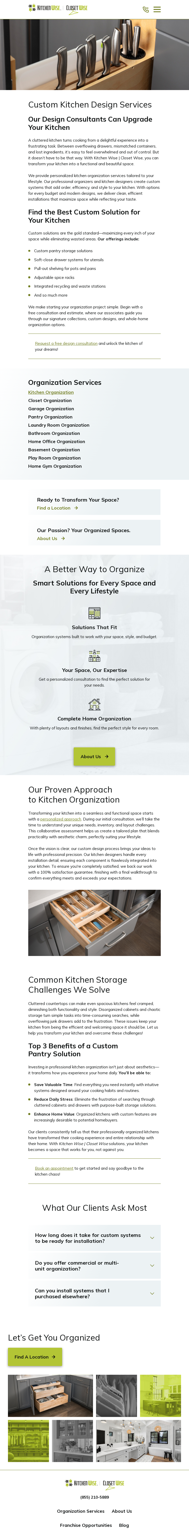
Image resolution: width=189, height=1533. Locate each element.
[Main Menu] (157, 9)
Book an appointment (54, 1168)
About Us (122, 1511)
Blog (124, 1525)
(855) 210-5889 (94, 1497)
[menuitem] (94, 392)
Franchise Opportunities (86, 1525)
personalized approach (60, 819)
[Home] (57, 9)
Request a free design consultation (66, 343)
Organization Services (81, 1511)
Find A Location (35, 1357)
